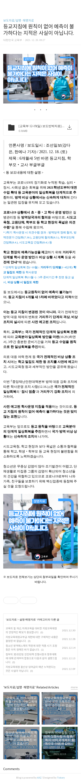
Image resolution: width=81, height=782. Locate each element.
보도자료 (11, 619)
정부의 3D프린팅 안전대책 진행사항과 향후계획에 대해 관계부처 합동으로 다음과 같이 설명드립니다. (31, 658)
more (74, 687)
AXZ (39, 777)
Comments (11, 769)
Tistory (61, 777)
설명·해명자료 (27, 619)
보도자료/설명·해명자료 (18, 21)
